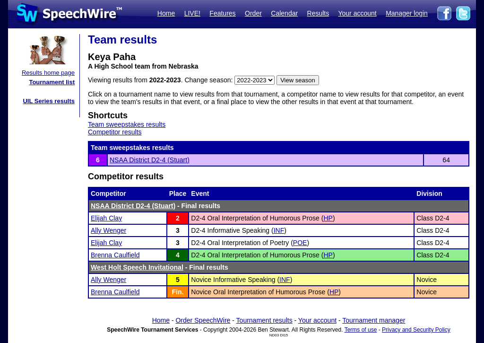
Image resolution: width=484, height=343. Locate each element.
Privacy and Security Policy (416, 329)
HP (327, 218)
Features (222, 13)
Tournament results (264, 320)
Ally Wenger (108, 230)
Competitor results (115, 132)
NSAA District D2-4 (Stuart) (150, 160)
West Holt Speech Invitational (137, 267)
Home (166, 13)
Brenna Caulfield (115, 255)
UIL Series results (49, 101)
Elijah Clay (106, 218)
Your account (357, 13)
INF (279, 230)
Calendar (284, 13)
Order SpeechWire (202, 320)
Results (318, 13)
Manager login (407, 13)
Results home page (48, 72)
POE (300, 242)
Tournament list (52, 82)
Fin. (178, 292)
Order (253, 13)
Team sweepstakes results (126, 124)
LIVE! (192, 13)
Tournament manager (373, 320)
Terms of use (361, 329)
